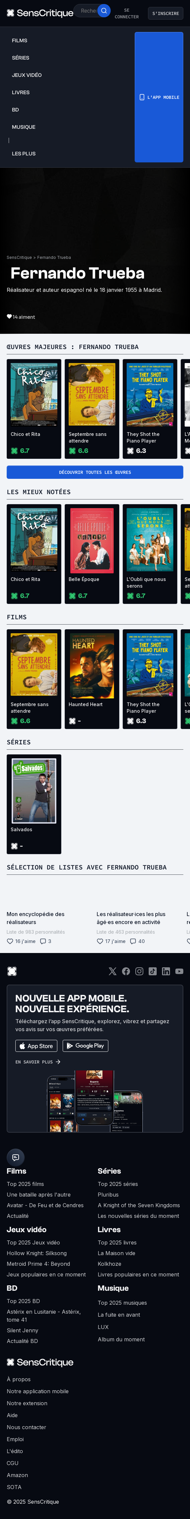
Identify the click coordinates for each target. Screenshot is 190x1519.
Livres (109, 1229)
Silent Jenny (22, 1330)
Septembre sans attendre (88, 437)
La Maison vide (116, 1253)
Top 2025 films (25, 1184)
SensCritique (19, 257)
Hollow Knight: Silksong (37, 1253)
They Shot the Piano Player (143, 437)
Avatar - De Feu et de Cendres (45, 1205)
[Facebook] (126, 973)
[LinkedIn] (166, 973)
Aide (12, 1415)
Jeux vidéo (27, 1229)
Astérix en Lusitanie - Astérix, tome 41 (44, 1315)
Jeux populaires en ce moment (46, 1274)
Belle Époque (84, 579)
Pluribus (108, 1194)
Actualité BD (22, 1341)
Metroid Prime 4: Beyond (38, 1263)
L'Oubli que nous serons (146, 582)
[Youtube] (179, 973)
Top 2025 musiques (122, 1302)
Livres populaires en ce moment (138, 1274)
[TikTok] (153, 973)
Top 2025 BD (23, 1301)
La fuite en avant (119, 1314)
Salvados (21, 829)
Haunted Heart (86, 704)
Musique (113, 1288)
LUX (103, 1327)
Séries (109, 1171)
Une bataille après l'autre (39, 1194)
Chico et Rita (25, 434)
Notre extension (27, 1403)
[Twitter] (113, 973)
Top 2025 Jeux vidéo (33, 1242)
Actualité (18, 1216)
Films (16, 1171)
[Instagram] (139, 973)
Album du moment (121, 1339)
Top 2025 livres (117, 1242)
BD (12, 1288)
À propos (19, 1379)
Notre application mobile (38, 1391)
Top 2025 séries (118, 1184)
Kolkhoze (109, 1263)
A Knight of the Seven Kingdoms (139, 1205)
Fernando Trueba (54, 257)
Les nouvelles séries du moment (138, 1216)
